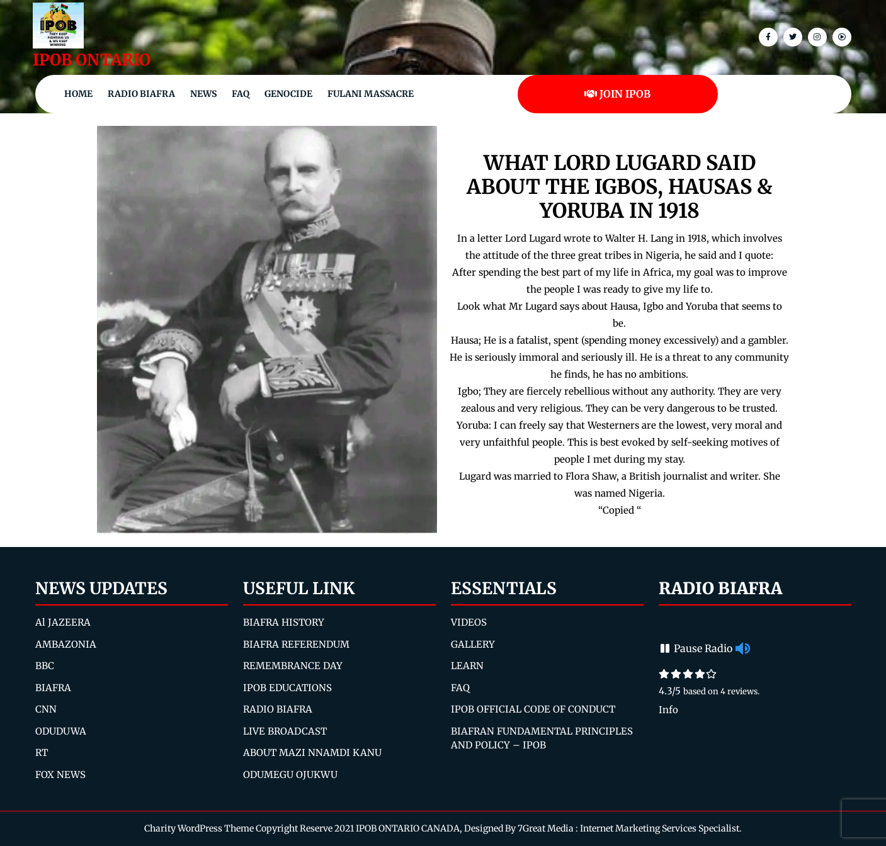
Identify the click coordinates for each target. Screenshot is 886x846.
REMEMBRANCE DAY (293, 666)
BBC (44, 666)
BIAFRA (53, 688)
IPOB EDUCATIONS (287, 688)
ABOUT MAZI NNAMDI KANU (312, 753)
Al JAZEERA (63, 622)
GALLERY (473, 644)
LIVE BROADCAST (285, 731)
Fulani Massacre (370, 93)
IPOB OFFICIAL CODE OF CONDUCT (533, 709)
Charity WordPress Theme (199, 828)
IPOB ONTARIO (92, 60)
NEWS (203, 93)
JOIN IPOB (617, 93)
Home (78, 93)
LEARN (467, 666)
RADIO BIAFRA (277, 709)
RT (41, 753)
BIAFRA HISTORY (283, 622)
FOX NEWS (60, 775)
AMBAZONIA (65, 644)
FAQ (240, 93)
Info (668, 710)
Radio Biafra (141, 93)
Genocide (288, 93)
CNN (46, 709)
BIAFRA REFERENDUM (296, 644)
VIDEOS (469, 622)
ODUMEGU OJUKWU (290, 775)
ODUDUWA (60, 731)
